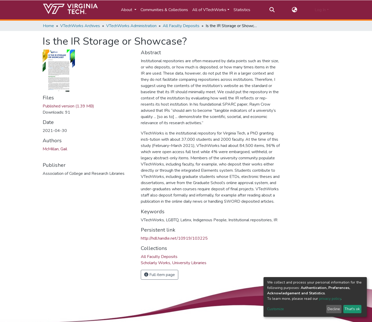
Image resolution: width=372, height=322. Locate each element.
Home (48, 26)
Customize (275, 309)
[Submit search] (272, 10)
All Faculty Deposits (181, 26)
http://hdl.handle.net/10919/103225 (174, 238)
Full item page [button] (159, 275)
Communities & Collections (164, 10)
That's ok (352, 309)
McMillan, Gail (55, 149)
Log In (320, 10)
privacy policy (330, 298)
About (127, 10)
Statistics (242, 10)
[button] (294, 10)
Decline (334, 309)
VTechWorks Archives (80, 26)
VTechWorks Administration (131, 26)
